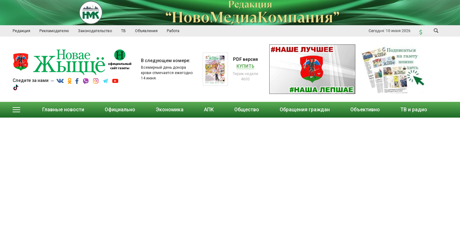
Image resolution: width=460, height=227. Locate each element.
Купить (245, 66)
